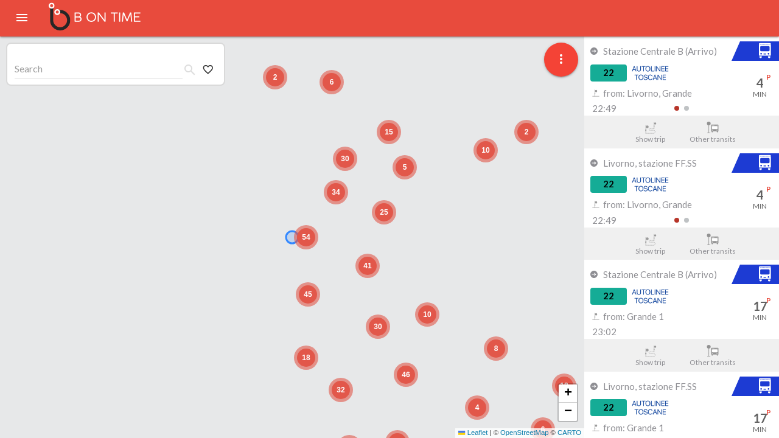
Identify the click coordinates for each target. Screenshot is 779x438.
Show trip (650, 133)
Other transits (713, 133)
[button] (496, 348)
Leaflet (472, 432)
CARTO (569, 432)
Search (29, 68)
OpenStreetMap (524, 432)
